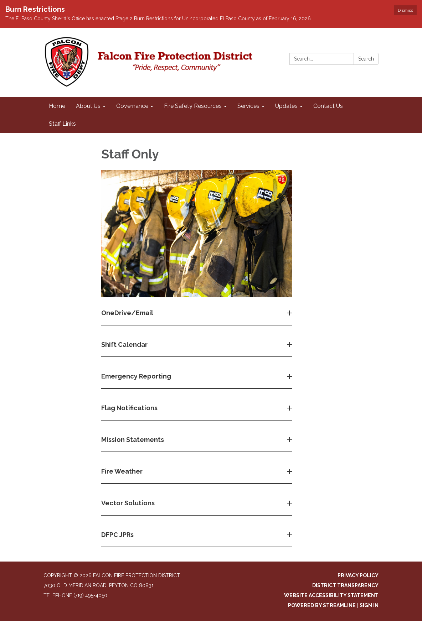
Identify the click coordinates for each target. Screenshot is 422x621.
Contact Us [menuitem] (328, 106)
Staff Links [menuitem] (62, 123)
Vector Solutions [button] (128, 503)
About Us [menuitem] (88, 106)
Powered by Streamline (322, 605)
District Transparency (345, 585)
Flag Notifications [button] (130, 408)
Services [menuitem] (248, 106)
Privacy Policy (358, 575)
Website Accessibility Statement (331, 595)
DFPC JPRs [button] (118, 534)
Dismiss (405, 10)
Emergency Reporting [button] (137, 376)
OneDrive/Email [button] (128, 313)
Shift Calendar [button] (125, 344)
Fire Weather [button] (122, 471)
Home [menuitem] (57, 106)
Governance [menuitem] (132, 106)
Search (366, 59)
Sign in (369, 605)
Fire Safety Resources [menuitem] (193, 106)
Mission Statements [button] (133, 439)
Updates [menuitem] (286, 106)
